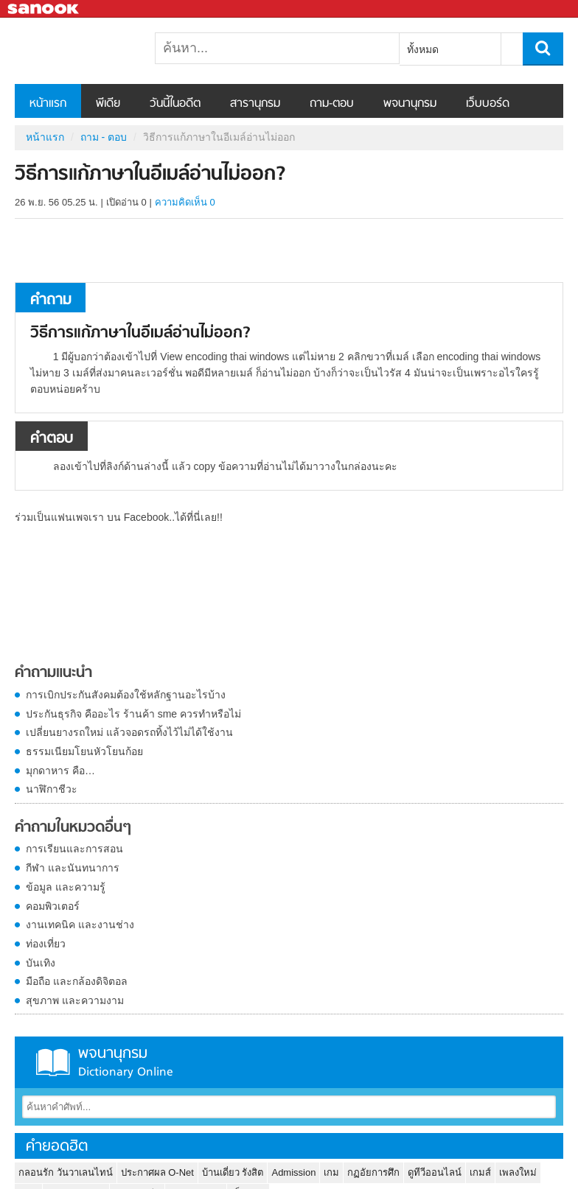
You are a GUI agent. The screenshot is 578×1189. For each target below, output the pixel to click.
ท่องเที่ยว (46, 944)
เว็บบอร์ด (487, 103)
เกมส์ (480, 1172)
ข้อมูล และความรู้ (65, 887)
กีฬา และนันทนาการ (72, 868)
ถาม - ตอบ (103, 137)
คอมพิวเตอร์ (53, 906)
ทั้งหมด (423, 49)
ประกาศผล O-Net (157, 1172)
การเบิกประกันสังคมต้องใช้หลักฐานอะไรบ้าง (126, 695)
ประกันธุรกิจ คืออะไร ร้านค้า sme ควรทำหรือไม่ (133, 714)
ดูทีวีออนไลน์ (435, 1172)
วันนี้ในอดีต (175, 103)
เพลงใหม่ (518, 1172)
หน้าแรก (47, 103)
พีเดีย (108, 103)
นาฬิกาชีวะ (51, 789)
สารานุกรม (255, 103)
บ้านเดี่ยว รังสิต (233, 1172)
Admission (293, 1172)
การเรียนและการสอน (74, 849)
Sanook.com (44, 9)
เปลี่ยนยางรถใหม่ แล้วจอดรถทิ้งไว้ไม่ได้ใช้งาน (129, 732)
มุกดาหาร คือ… (60, 770)
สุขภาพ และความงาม (75, 1000)
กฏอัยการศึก (373, 1172)
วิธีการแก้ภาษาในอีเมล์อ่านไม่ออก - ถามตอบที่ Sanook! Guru (92, 51)
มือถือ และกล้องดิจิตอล (77, 981)
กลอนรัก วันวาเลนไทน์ (65, 1172)
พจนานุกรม (409, 103)
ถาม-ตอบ (332, 103)
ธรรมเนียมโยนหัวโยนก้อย (84, 751)
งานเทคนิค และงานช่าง (80, 924)
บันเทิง (40, 963)
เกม (331, 1172)
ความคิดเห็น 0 (185, 202)
